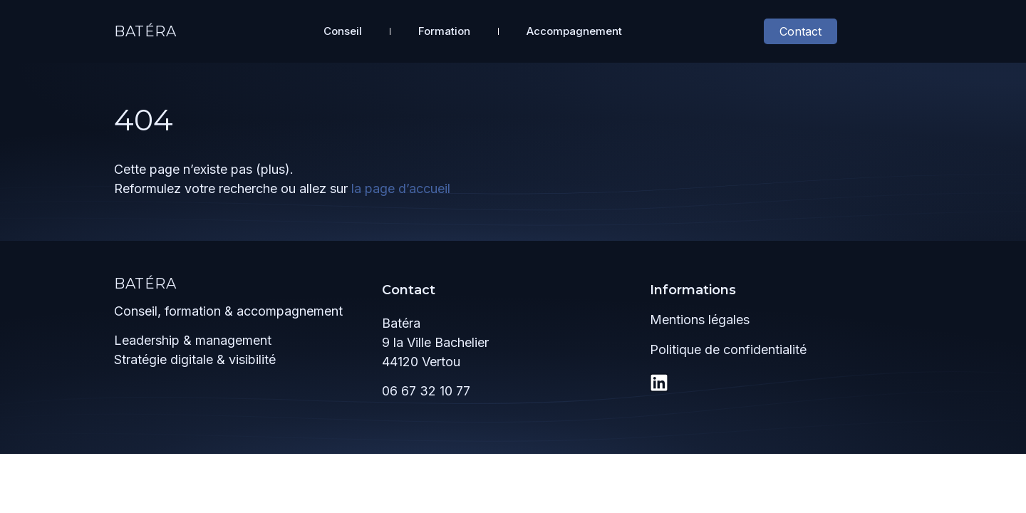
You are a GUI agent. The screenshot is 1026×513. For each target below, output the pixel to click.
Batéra (145, 31)
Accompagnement (574, 31)
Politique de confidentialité (728, 349)
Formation (444, 31)
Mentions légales (700, 319)
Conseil (342, 31)
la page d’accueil (400, 188)
